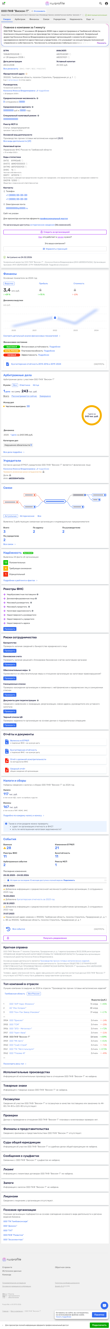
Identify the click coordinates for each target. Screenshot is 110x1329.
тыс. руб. (10, 794)
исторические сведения (42, 225)
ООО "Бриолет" (16, 1020)
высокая (12, 347)
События (9, 839)
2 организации (12, 80)
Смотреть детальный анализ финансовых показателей (30, 336)
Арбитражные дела (17, 375)
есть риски (11, 351)
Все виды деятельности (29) (17, 141)
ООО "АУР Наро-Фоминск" (22, 1004)
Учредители (12, 460)
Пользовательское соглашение (14, 1283)
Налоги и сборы (14, 780)
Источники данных (12, 1271)
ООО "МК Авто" (16, 1041)
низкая (11, 355)
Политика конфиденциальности (67, 1283)
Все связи (8, 544)
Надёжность (12, 552)
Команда (6, 1274)
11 (5, 856)
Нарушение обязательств (18, 445)
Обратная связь (63, 1267)
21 (57, 848)
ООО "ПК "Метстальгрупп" (21, 1049)
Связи (7, 487)
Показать (101, 43)
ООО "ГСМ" (14, 1024)
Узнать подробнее (63, 1317)
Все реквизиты (10, 68)
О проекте (7, 1267)
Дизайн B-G (59, 1286)
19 (5, 562)
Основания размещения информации (16, 1286)
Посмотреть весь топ (13, 1064)
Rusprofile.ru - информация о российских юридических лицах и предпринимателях (55, 3)
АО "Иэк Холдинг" (17, 1008)
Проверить (10, 695)
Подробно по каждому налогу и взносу (22, 815)
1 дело (22, 435)
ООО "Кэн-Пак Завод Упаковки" (24, 1012)
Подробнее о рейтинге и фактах (19, 580)
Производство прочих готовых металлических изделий (64, 961)
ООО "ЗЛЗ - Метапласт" (20, 1028)
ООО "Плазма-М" (17, 1053)
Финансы (10, 274)
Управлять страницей (55, 249)
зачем (61, 237)
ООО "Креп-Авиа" (17, 1032)
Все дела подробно (12, 452)
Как (40, 237)
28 (9, 848)
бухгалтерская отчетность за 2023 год (36, 899)
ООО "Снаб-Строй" (18, 1045)
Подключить (99, 1325)
